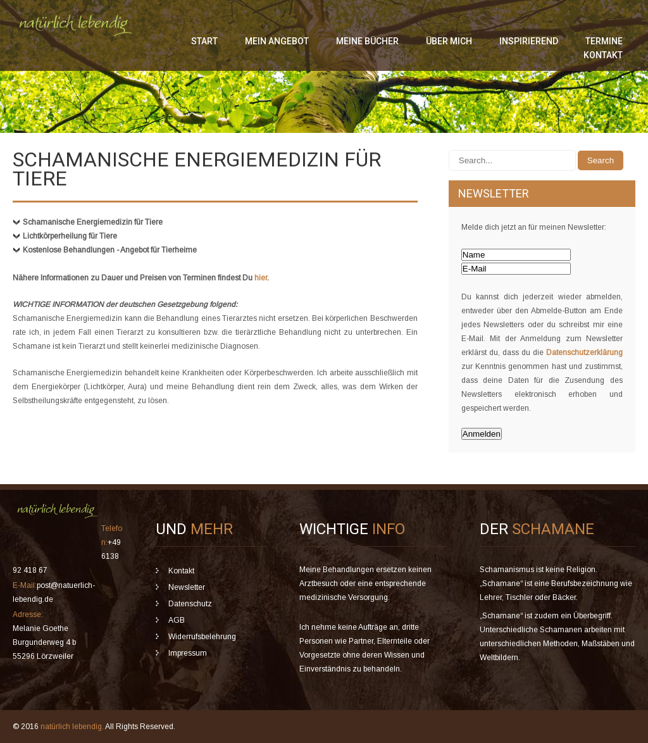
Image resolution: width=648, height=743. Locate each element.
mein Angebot (277, 41)
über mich (449, 41)
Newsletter (186, 587)
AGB (176, 620)
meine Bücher (367, 41)
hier (260, 277)
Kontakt (603, 55)
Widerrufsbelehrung (202, 636)
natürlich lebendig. (72, 726)
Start (204, 41)
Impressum (187, 653)
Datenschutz (190, 603)
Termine (604, 41)
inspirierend (528, 41)
